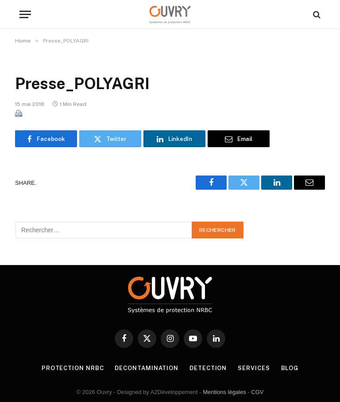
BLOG (290, 368)
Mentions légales (224, 392)
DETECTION (208, 368)
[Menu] (25, 14)
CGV (257, 392)
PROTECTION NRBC (73, 368)
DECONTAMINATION (146, 368)
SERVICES (254, 368)
